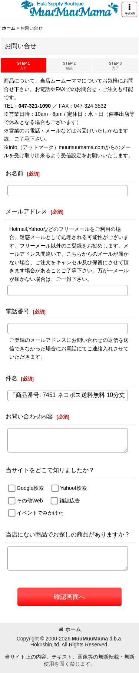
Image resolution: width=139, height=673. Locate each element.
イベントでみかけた (40, 513)
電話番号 (17, 311)
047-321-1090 (35, 106)
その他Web (30, 501)
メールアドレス (26, 211)
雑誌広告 (69, 501)
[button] (129, 9)
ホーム (70, 629)
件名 (11, 378)
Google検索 (30, 488)
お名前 (14, 173)
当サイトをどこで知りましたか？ (50, 470)
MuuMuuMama (90, 639)
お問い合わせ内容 (29, 416)
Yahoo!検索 (73, 488)
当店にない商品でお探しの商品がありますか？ (68, 534)
